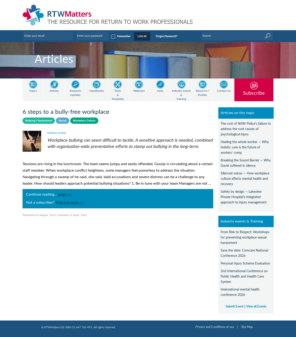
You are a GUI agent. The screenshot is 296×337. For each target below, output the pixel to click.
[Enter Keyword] (237, 35)
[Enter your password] (92, 35)
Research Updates (75, 93)
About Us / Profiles (202, 93)
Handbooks (97, 91)
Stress (63, 120)
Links (160, 91)
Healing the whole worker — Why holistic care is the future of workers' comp (245, 147)
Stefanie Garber (56, 132)
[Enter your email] (48, 35)
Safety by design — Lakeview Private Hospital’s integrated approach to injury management (243, 197)
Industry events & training (181, 95)
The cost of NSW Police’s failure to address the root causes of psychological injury (246, 129)
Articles (54, 91)
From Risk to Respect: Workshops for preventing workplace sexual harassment (245, 237)
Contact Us (224, 91)
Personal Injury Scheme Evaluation (245, 263)
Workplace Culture (84, 120)
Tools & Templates (118, 95)
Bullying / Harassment (38, 120)
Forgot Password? (166, 36)
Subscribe (254, 93)
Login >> (65, 194)
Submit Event (234, 306)
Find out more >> (70, 202)
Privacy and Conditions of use (214, 327)
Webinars (139, 91)
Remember (123, 36)
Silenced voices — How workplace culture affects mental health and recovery (245, 179)
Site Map (247, 327)
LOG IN (142, 36)
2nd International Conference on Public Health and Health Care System (244, 276)
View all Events (256, 306)
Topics (33, 91)
